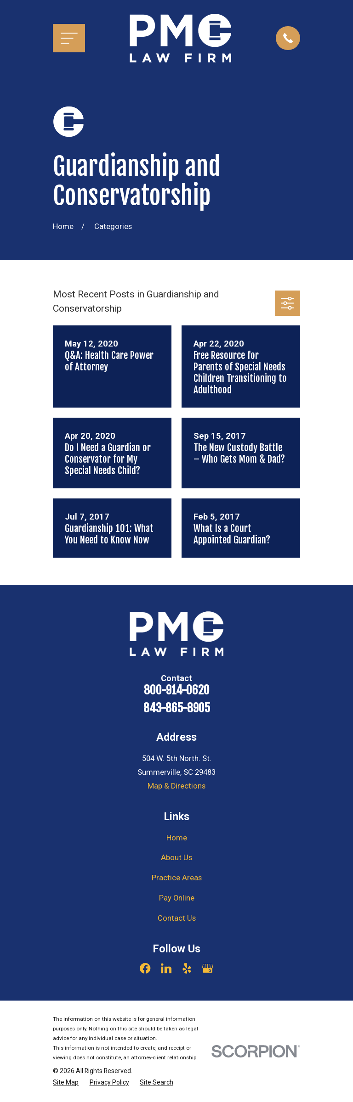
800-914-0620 (177, 690)
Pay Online (176, 898)
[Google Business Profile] (207, 968)
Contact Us (177, 918)
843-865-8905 (176, 708)
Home (176, 837)
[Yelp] (187, 968)
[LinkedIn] (166, 968)
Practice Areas (177, 877)
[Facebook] (145, 968)
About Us (176, 857)
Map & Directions (176, 786)
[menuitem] (66, 1082)
